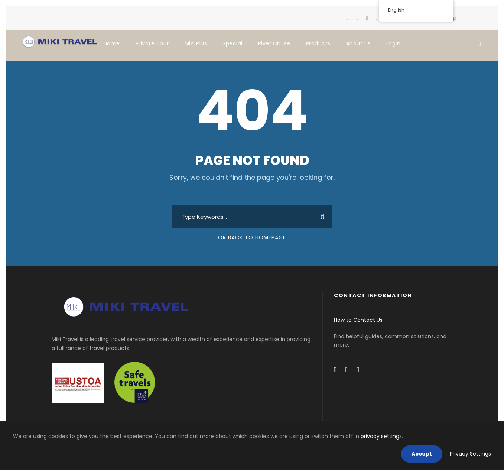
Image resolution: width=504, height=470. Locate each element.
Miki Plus (196, 43)
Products (318, 43)
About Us (358, 43)
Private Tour (152, 43)
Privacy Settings (470, 453)
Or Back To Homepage (252, 237)
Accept (422, 453)
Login (393, 43)
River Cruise (274, 43)
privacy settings (381, 436)
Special (232, 43)
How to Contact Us (358, 320)
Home (112, 43)
